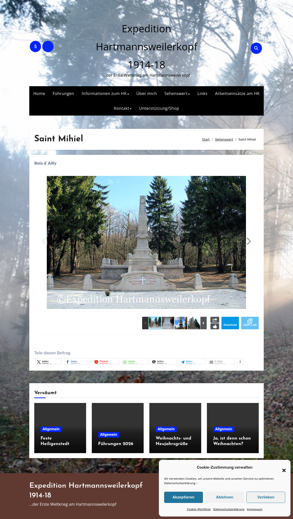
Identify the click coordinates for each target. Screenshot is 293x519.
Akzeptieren (184, 497)
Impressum (254, 509)
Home (39, 93)
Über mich (146, 93)
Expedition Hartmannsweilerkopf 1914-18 (146, 46)
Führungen (63, 93)
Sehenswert (176, 93)
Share (214, 320)
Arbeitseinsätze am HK (237, 93)
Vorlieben (265, 497)
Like (214, 326)
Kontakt (121, 108)
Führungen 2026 (115, 444)
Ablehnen (224, 497)
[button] (281, 467)
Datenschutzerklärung (179, 483)
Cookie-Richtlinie (199, 509)
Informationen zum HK (104, 93)
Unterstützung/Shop (159, 108)
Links (202, 93)
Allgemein (51, 429)
